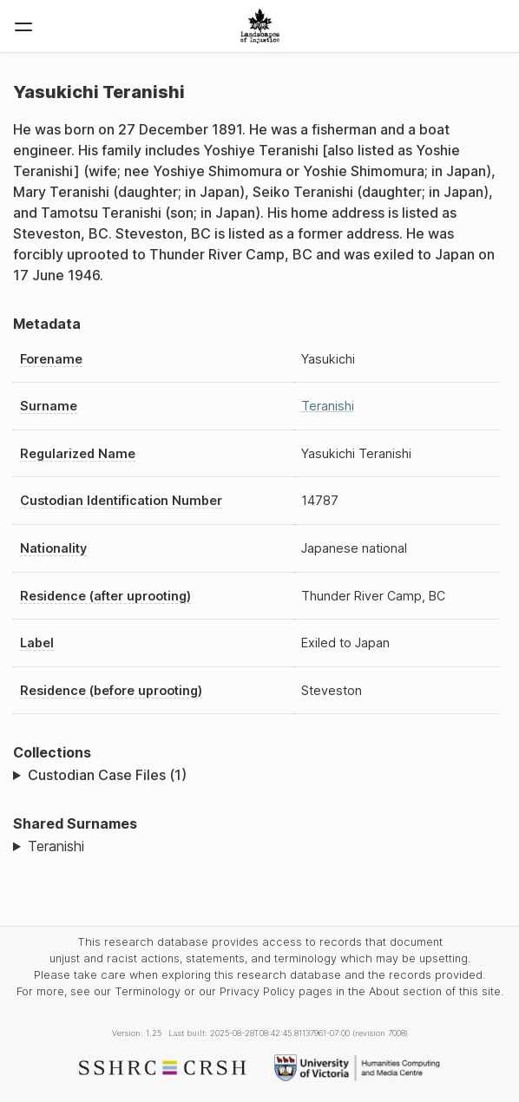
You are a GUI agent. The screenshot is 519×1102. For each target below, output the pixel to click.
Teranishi (327, 405)
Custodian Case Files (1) (107, 775)
